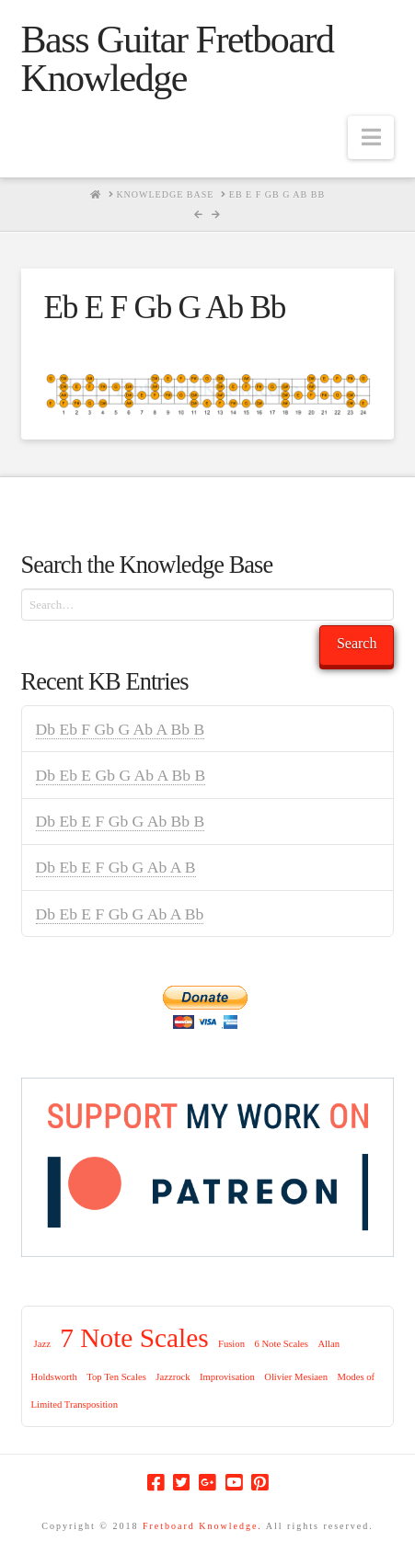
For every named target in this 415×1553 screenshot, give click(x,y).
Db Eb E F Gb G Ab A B (116, 867)
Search (357, 643)
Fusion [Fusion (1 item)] (231, 1344)
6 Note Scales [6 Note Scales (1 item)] (281, 1344)
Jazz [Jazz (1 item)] (42, 1344)
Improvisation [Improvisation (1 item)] (227, 1377)
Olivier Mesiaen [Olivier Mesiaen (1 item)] (296, 1377)
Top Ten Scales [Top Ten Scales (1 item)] (116, 1377)
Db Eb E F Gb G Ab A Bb (120, 914)
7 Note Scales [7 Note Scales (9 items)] (134, 1338)
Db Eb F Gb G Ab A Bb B (120, 729)
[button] (371, 137)
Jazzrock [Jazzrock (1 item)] (173, 1377)
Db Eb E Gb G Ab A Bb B (121, 775)
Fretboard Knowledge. (202, 1526)
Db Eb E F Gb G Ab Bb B (120, 821)
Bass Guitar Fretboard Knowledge (177, 58)
